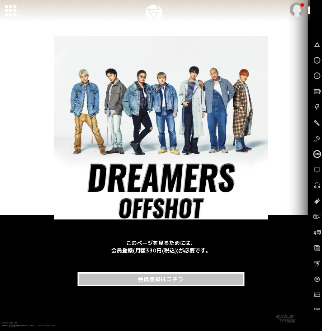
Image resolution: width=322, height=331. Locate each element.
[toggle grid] (11, 11)
